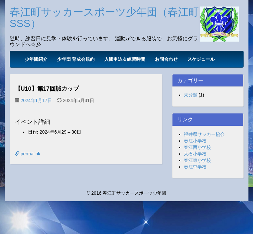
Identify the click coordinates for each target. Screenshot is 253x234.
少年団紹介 (36, 59)
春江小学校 (195, 140)
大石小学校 (195, 153)
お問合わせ (166, 59)
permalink (28, 153)
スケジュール (201, 59)
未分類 (190, 95)
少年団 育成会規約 (76, 59)
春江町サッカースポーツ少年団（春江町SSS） (104, 17)
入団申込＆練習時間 (124, 59)
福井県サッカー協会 (204, 134)
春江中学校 (195, 166)
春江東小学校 (197, 160)
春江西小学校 (197, 147)
